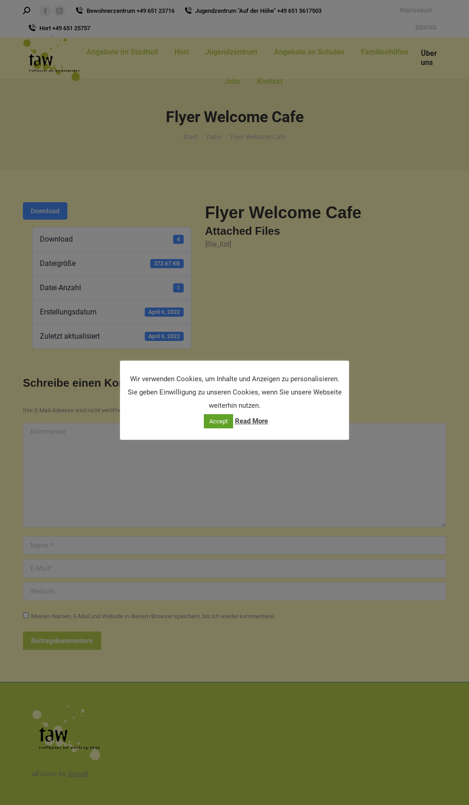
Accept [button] (218, 421)
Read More (251, 421)
